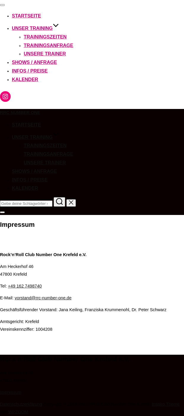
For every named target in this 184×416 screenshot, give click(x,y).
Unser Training (35, 28)
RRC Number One (20, 112)
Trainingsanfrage (48, 45)
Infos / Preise (30, 70)
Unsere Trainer (45, 53)
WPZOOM (18, 411)
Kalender (25, 79)
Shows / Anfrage (34, 62)
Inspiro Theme (166, 404)
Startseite (26, 15)
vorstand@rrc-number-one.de (43, 297)
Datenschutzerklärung (21, 404)
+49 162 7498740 (25, 286)
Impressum (10, 392)
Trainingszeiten (45, 36)
